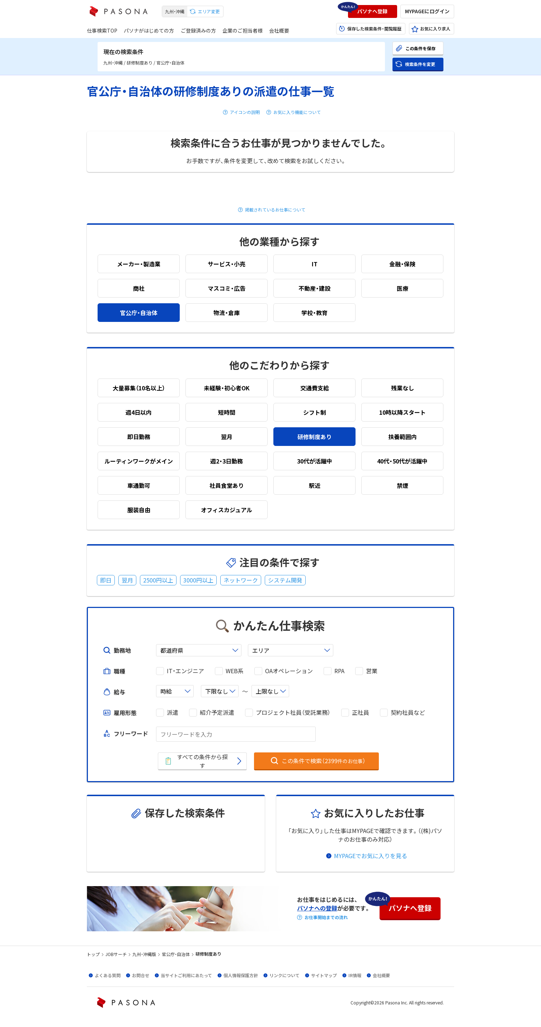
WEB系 (235, 671)
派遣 (172, 712)
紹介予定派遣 (217, 712)
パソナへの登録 (317, 908)
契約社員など (408, 712)
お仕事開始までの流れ (326, 917)
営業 (371, 671)
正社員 (360, 712)
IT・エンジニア (185, 671)
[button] (372, 11)
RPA (339, 671)
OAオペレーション (289, 671)
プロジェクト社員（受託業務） (293, 712)
